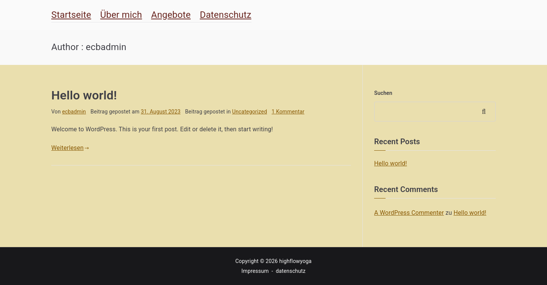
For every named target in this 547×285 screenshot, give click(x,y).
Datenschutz (225, 14)
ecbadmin (74, 112)
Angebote (171, 14)
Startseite (71, 14)
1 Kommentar (288, 112)
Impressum (255, 271)
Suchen (383, 93)
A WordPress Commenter (409, 212)
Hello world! (84, 95)
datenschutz (291, 271)
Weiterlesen (70, 147)
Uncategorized (249, 112)
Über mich (121, 14)
